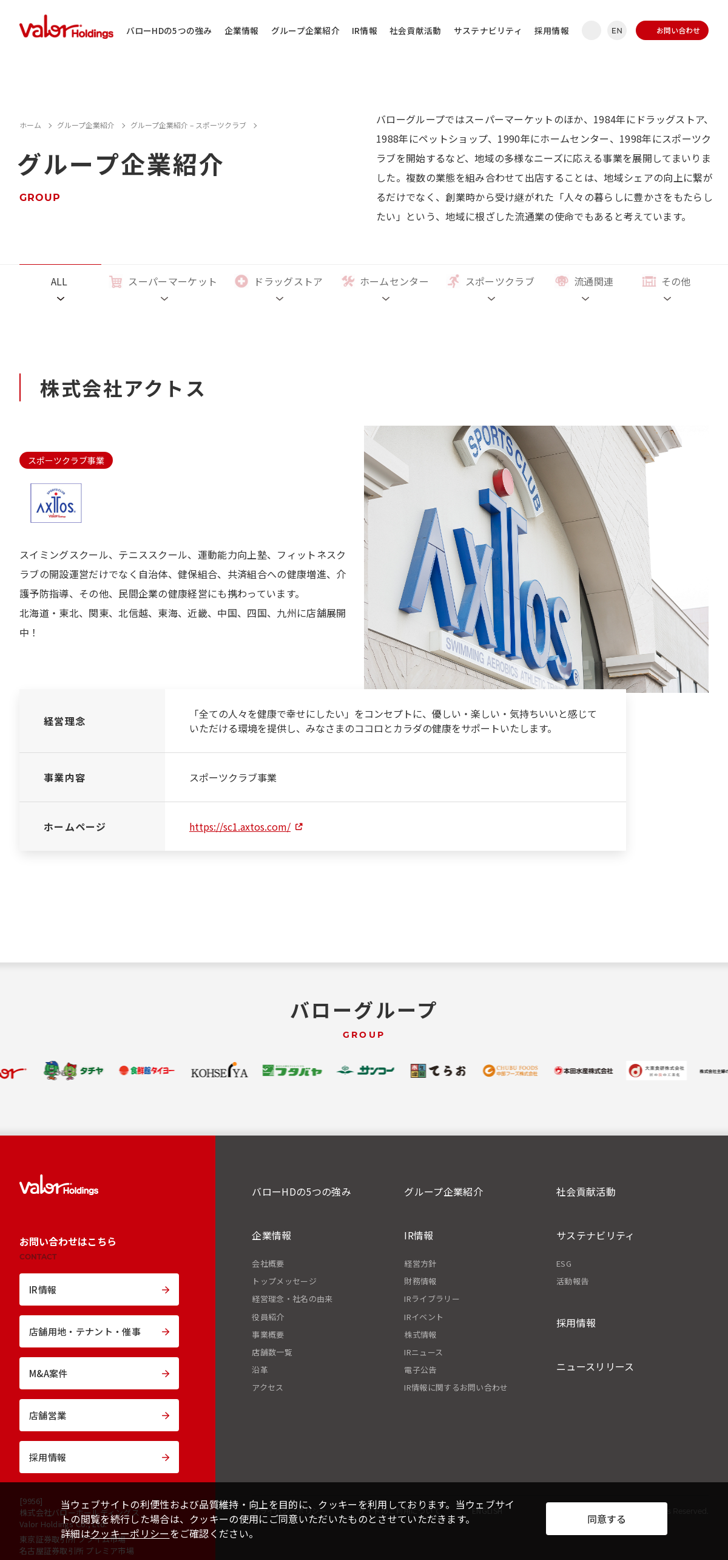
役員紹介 (268, 1317)
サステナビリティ (488, 30)
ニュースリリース (595, 1366)
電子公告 (420, 1370)
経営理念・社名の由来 (292, 1299)
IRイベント (423, 1317)
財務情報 (420, 1281)
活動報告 (572, 1281)
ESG (563, 1264)
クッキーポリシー (130, 1533)
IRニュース (423, 1352)
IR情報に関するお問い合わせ (456, 1387)
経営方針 (420, 1264)
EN (617, 30)
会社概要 (268, 1264)
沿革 (260, 1370)
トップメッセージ (284, 1281)
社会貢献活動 (415, 30)
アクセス (267, 1387)
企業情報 (241, 30)
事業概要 (268, 1335)
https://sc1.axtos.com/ (240, 826)
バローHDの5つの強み (169, 30)
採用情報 (551, 30)
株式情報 (420, 1335)
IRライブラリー (432, 1299)
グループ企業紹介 (305, 30)
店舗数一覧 (272, 1352)
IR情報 (364, 30)
